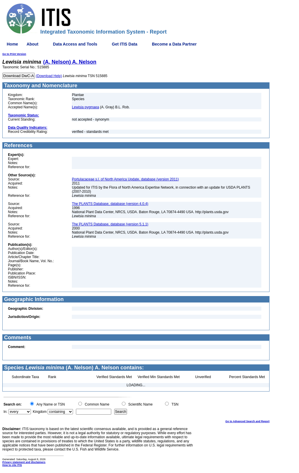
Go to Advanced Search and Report (247, 421)
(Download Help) (49, 76)
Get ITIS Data (124, 44)
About (32, 44)
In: (5, 412)
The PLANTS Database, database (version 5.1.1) (110, 224)
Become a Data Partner (174, 44)
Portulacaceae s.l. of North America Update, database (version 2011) (125, 179)
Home (12, 44)
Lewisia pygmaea (85, 107)
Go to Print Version (14, 54)
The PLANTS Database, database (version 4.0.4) (110, 204)
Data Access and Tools (75, 44)
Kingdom (39, 412)
